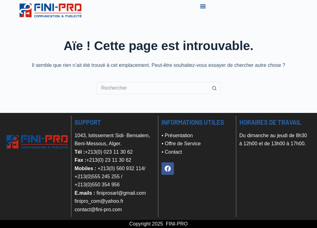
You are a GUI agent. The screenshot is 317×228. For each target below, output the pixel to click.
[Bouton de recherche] (214, 88)
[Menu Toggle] (203, 6)
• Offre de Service (180, 143)
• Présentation (177, 135)
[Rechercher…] (152, 88)
